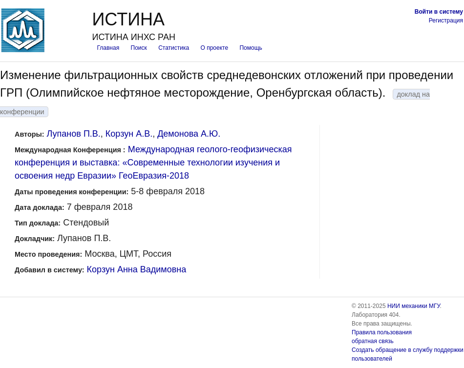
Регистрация (446, 20)
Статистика (173, 47)
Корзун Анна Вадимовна (137, 269)
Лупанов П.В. (74, 134)
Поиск (139, 47)
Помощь (250, 47)
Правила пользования (382, 332)
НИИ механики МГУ (413, 306)
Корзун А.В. (128, 134)
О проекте (215, 47)
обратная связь (373, 341)
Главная (108, 47)
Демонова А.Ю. (188, 134)
